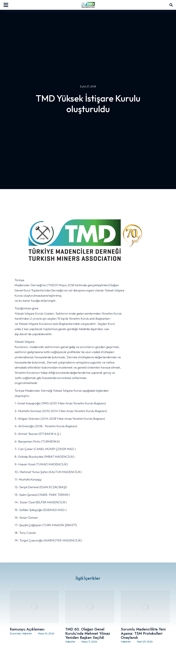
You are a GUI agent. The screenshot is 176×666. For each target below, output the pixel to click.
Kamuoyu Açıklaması (27, 629)
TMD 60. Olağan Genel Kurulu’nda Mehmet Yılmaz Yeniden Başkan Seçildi (87, 633)
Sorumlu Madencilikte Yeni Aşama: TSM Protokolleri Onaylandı (143, 633)
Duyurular (15, 633)
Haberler (27, 633)
